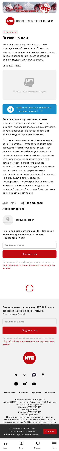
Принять (49, 431)
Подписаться (29, 254)
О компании (9, 392)
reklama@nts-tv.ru (29, 414)
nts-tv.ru (7, 419)
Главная (5, 445)
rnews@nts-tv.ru (29, 409)
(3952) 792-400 (34, 412)
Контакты (50, 392)
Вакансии (23, 392)
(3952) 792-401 (22, 404)
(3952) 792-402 (34, 407)
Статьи (21, 445)
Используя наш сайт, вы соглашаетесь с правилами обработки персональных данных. (22, 431)
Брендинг (36, 392)
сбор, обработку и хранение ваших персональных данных (29, 267)
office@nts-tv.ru (37, 404)
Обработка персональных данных (29, 400)
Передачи (38, 445)
